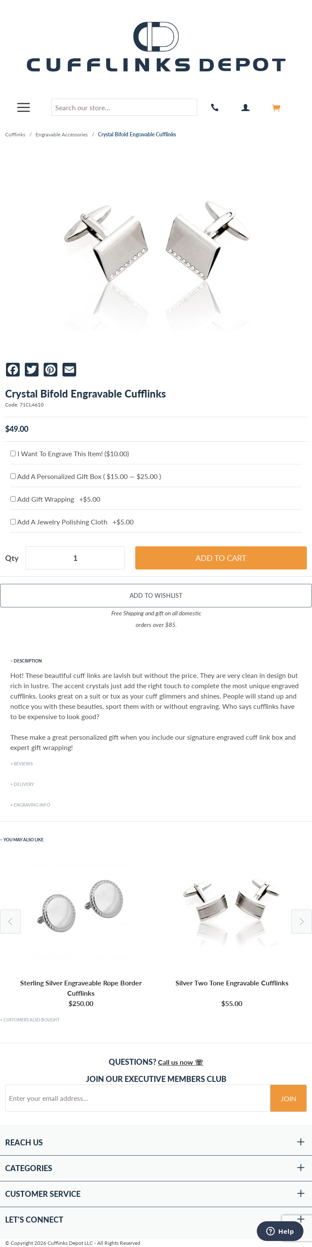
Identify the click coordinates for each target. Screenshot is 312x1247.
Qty (12, 558)
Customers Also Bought (31, 1019)
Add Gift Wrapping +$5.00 (55, 499)
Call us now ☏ (180, 1062)
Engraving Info (32, 804)
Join (288, 1098)
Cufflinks (15, 134)
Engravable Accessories (62, 134)
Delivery (24, 784)
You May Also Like (23, 839)
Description (28, 660)
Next (301, 922)
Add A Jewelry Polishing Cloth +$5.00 (72, 522)
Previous (10, 922)
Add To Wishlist (156, 595)
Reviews (23, 763)
